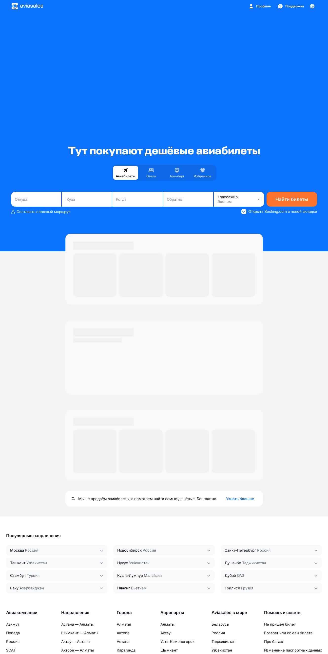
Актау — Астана (75, 641)
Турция (33, 575)
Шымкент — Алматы (79, 633)
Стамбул (18, 575)
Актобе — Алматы (77, 650)
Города (124, 612)
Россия (31, 550)
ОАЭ (240, 575)
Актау (165, 633)
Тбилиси (232, 588)
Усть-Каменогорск (177, 641)
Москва (17, 550)
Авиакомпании (21, 612)
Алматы (124, 624)
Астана (123, 641)
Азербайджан (31, 588)
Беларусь (220, 624)
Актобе (123, 633)
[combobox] (36, 199)
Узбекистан (36, 563)
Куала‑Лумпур (130, 575)
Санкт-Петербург (240, 550)
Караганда (126, 650)
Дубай (230, 575)
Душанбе (233, 563)
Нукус (122, 563)
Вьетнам (139, 588)
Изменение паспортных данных (293, 650)
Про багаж (273, 641)
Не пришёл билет (280, 624)
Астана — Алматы (77, 624)
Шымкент (169, 650)
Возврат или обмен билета (288, 633)
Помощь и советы (282, 612)
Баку (14, 588)
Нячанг (123, 588)
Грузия (247, 588)
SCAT (11, 650)
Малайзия (153, 575)
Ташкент (17, 563)
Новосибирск (129, 550)
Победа (13, 633)
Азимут (12, 624)
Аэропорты (172, 612)
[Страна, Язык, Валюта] (312, 6)
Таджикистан (254, 563)
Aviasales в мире (229, 612)
